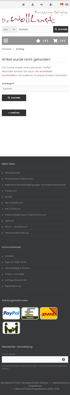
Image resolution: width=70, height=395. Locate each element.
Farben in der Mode (13, 274)
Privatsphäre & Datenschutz (17, 178)
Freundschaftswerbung (15, 232)
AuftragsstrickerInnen (14, 280)
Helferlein (8, 256)
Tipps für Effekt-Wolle (14, 262)
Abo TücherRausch (12, 202)
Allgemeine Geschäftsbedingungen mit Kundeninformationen (34, 184)
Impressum (9, 190)
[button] (9, 29)
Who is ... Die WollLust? (14, 226)
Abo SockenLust (11, 208)
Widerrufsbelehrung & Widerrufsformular (24, 214)
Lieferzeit (8, 220)
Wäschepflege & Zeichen (16, 268)
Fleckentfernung (11, 286)
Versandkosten (11, 172)
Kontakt (7, 196)
